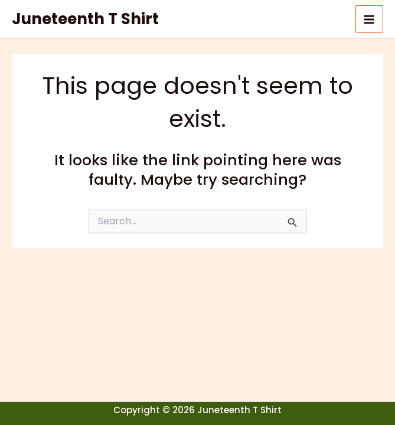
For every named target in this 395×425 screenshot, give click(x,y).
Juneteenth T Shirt (85, 19)
